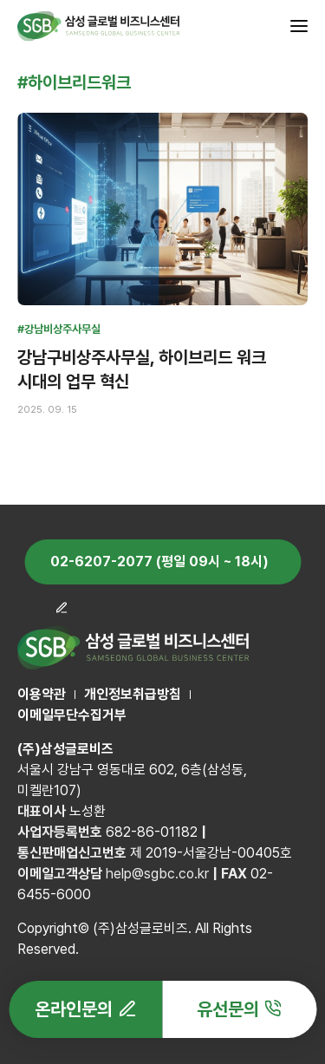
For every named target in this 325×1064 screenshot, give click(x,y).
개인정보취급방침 (132, 694)
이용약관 (41, 694)
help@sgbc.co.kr (157, 873)
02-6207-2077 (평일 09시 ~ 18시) (159, 561)
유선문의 (228, 1009)
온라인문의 (74, 1009)
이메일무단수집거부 (72, 715)
